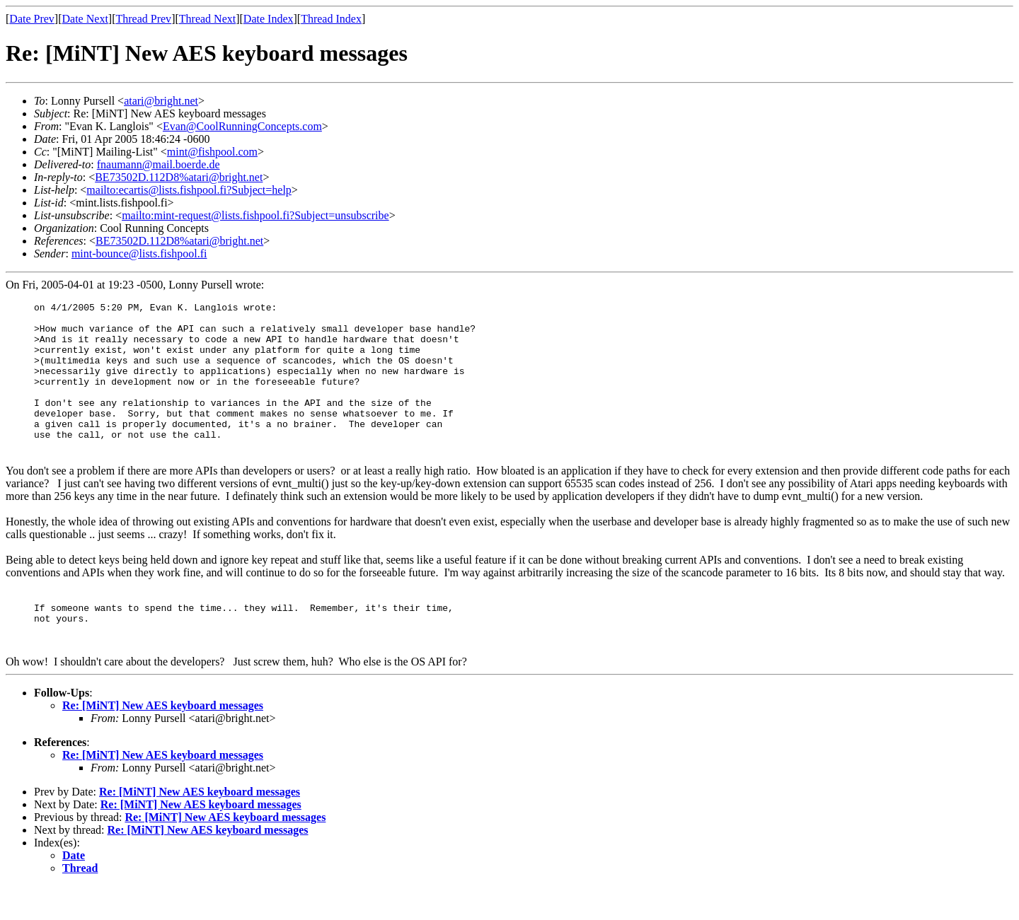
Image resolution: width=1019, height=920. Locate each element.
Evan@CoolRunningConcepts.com (242, 126)
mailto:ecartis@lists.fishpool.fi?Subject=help (188, 190)
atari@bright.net (161, 101)
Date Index (268, 19)
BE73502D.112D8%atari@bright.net (179, 177)
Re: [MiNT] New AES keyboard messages (162, 739)
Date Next (85, 19)
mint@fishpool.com (212, 152)
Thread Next (207, 19)
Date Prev (31, 19)
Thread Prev (143, 19)
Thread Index (331, 19)
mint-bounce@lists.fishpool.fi (139, 254)
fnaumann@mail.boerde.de (158, 164)
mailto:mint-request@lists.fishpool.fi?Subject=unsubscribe (255, 215)
